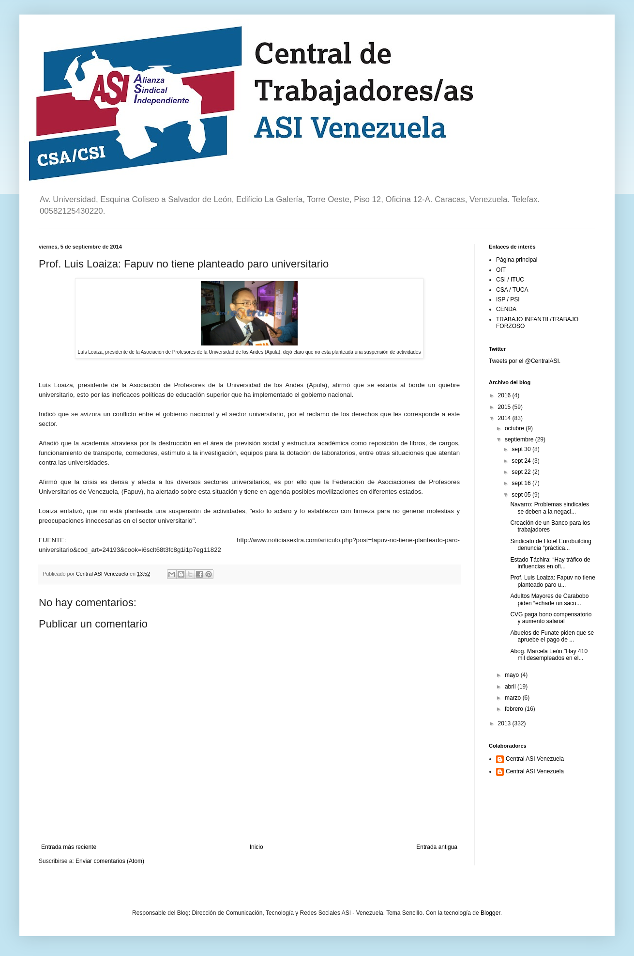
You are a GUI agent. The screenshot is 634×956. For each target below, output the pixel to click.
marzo (514, 697)
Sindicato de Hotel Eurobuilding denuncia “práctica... (550, 544)
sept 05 (522, 494)
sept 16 (522, 483)
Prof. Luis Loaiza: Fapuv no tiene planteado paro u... (552, 581)
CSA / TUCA (512, 289)
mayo (513, 675)
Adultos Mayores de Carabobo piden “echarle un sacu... (549, 599)
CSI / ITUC (510, 279)
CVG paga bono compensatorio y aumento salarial (550, 618)
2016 (505, 395)
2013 (505, 723)
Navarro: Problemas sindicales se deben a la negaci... (549, 508)
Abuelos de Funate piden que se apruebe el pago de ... (552, 636)
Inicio (256, 847)
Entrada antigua (436, 847)
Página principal (516, 259)
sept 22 (522, 472)
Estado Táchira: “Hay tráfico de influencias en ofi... (550, 563)
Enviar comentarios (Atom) (109, 861)
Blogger (490, 912)
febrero (515, 708)
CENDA (506, 309)
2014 (505, 418)
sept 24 (522, 460)
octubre (515, 428)
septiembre (520, 439)
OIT (501, 269)
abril (511, 686)
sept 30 (522, 449)
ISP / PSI (507, 299)
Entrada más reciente (68, 847)
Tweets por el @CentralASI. (524, 361)
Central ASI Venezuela (535, 758)
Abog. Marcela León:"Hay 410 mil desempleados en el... (549, 654)
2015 (505, 407)
